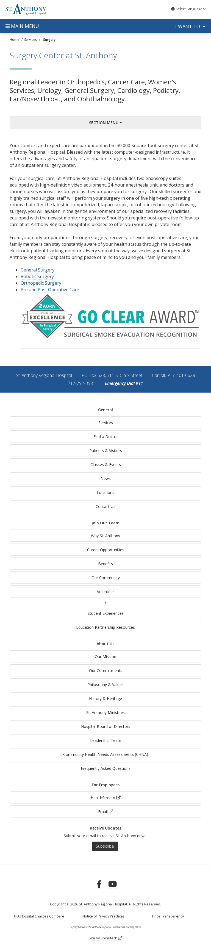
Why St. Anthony (105, 535)
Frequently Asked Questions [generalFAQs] (106, 768)
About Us (105, 643)
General (105, 409)
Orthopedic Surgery (41, 283)
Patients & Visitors (105, 450)
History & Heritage (105, 698)
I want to (190, 26)
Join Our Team (105, 522)
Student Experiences (106, 613)
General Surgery (37, 270)
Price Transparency (168, 916)
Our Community (105, 577)
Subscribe (105, 846)
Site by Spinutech (105, 938)
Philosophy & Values (105, 684)
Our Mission (105, 656)
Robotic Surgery (37, 276)
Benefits (105, 563)
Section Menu (105, 122)
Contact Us (105, 506)
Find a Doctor (105, 436)
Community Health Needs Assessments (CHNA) (105, 754)
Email (105, 811)
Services (105, 422)
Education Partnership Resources (105, 627)
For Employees (106, 784)
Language (188, 8)
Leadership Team (105, 740)
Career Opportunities (105, 549)
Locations (105, 492)
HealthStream (106, 797)
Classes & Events (105, 464)
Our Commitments (105, 670)
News (106, 478)
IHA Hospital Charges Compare (39, 916)
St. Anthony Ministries (105, 712)
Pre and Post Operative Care (50, 290)
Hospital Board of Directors (105, 726)
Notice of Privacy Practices (103, 916)
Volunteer (105, 591)
